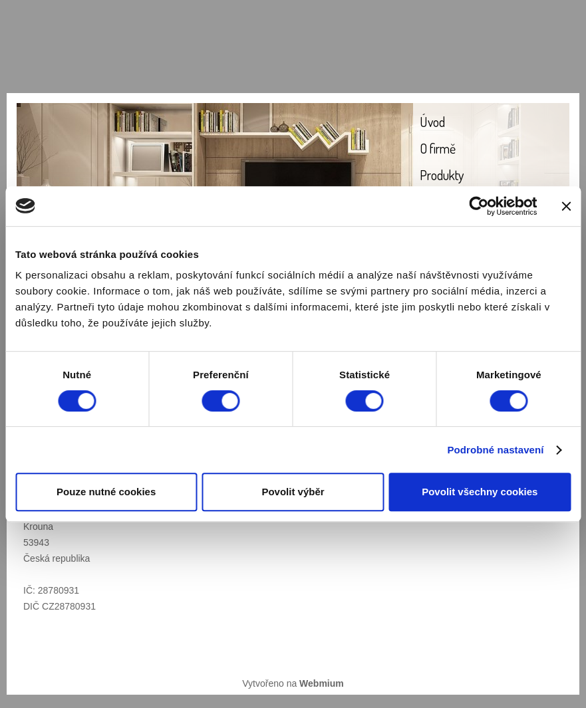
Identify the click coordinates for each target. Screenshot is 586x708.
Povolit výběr (292, 491)
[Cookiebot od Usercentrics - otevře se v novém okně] (478, 206)
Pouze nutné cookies (106, 491)
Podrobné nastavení (495, 449)
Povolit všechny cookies (479, 491)
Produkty (442, 174)
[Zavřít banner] (566, 206)
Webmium (321, 683)
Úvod (432, 121)
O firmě (438, 148)
